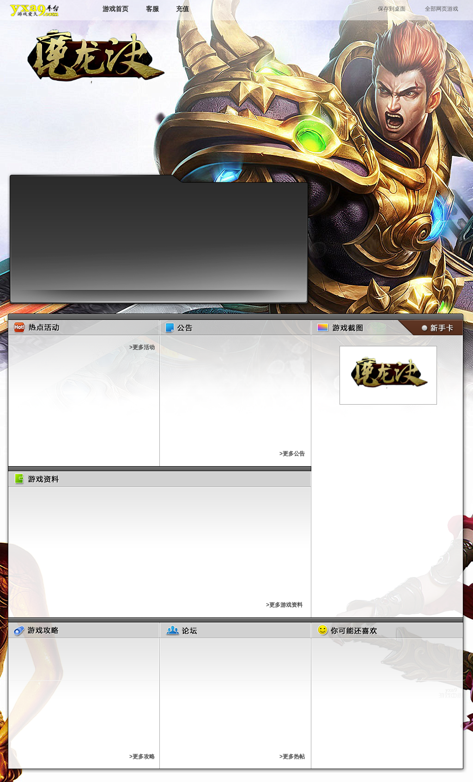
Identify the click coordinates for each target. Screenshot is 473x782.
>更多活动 (142, 347)
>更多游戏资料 (284, 605)
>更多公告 (292, 453)
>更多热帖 (292, 756)
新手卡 (428, 327)
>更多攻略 (142, 756)
